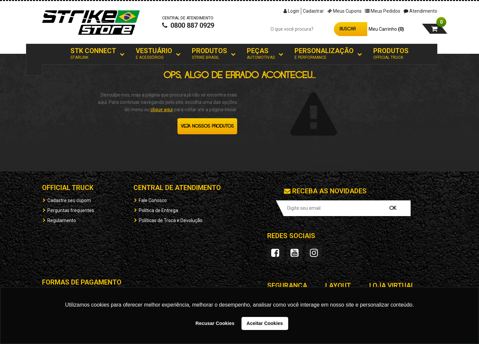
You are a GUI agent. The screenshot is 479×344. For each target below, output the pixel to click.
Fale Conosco (153, 200)
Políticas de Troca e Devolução (170, 220)
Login (291, 11)
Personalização (324, 54)
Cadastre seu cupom (69, 200)
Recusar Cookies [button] (214, 323)
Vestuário (154, 54)
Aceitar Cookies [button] (265, 323)
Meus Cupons (344, 11)
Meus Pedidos (382, 11)
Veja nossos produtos (207, 126)
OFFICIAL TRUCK (67, 188)
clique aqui (161, 109)
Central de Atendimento (177, 188)
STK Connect (93, 54)
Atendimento (420, 11)
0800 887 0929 (188, 25)
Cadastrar (313, 11)
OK (392, 208)
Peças (261, 54)
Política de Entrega (158, 210)
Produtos (209, 54)
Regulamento (61, 220)
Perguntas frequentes (70, 210)
